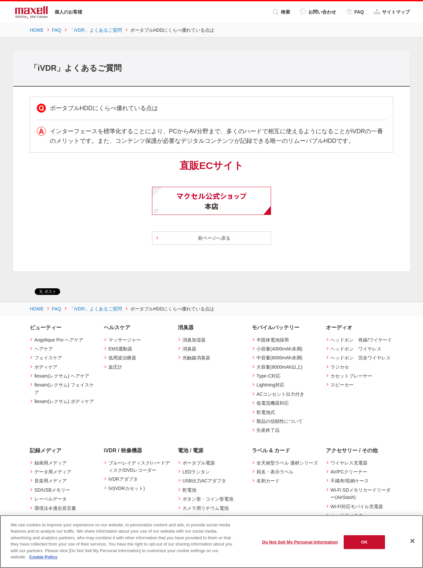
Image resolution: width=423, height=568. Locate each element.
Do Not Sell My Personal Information (300, 542)
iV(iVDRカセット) (126, 488)
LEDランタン (196, 471)
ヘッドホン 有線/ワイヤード (361, 340)
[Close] (412, 541)
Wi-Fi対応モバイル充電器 (356, 506)
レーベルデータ (50, 499)
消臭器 (189, 348)
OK (364, 542)
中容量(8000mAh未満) (279, 357)
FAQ (355, 12)
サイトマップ (392, 12)
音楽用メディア (50, 480)
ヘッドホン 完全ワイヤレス (360, 357)
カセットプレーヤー (351, 376)
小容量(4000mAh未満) (279, 348)
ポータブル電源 (198, 463)
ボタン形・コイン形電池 (207, 499)
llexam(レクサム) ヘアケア (61, 376)
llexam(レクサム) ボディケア (64, 401)
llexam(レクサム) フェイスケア (64, 388)
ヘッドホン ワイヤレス (355, 348)
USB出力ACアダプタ (204, 480)
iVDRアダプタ (123, 479)
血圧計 (115, 367)
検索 (281, 12)
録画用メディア (50, 463)
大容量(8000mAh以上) (279, 367)
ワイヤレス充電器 (348, 463)
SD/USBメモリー (52, 490)
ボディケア (46, 367)
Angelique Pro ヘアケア (58, 340)
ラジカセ (339, 367)
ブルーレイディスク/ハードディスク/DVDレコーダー (139, 466)
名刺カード (268, 480)
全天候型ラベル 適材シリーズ (287, 463)
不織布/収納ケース (349, 480)
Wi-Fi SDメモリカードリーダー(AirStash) (360, 493)
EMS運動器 (120, 348)
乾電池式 (265, 412)
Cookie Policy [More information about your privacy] (43, 556)
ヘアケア (43, 348)
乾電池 (189, 490)
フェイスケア (48, 357)
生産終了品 (268, 430)
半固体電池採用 (272, 340)
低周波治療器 (122, 357)
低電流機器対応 (272, 403)
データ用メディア (52, 471)
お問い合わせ (318, 12)
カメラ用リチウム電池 (205, 508)
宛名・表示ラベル (274, 471)
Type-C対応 (268, 376)
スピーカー (342, 384)
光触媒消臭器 (196, 357)
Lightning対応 (270, 384)
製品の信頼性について (279, 421)
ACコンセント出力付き (280, 394)
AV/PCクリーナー (348, 471)
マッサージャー (124, 340)
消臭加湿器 (194, 340)
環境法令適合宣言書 (55, 508)
